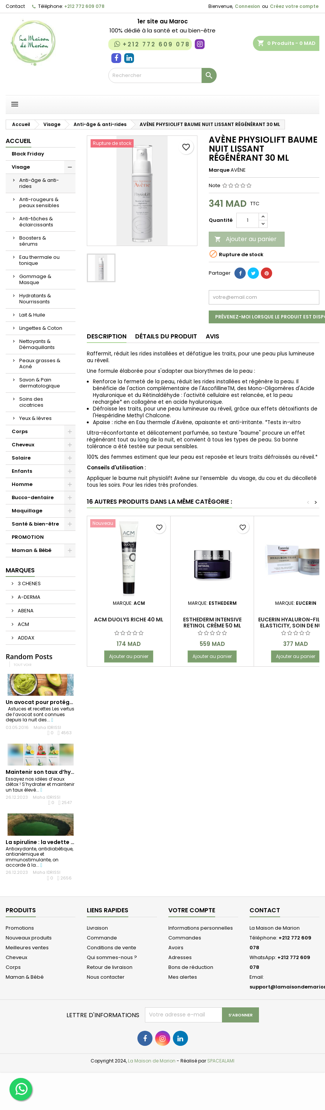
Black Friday (28, 153)
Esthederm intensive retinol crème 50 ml (212, 622)
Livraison (97, 928)
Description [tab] (106, 336)
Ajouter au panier (245, 239)
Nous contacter (106, 977)
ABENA (25, 610)
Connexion (247, 6)
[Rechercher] (162, 75)
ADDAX (25, 637)
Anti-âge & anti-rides (39, 183)
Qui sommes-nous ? (112, 957)
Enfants (22, 471)
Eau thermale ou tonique (39, 260)
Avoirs (175, 947)
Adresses (180, 957)
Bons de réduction (190, 967)
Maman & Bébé (31, 550)
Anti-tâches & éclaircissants (36, 221)
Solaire (21, 457)
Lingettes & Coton (40, 328)
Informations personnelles (200, 928)
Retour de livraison (109, 967)
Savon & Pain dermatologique (39, 382)
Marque (219, 170)
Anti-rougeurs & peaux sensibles (39, 202)
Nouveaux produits (29, 937)
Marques (20, 570)
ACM (23, 624)
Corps (20, 431)
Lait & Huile (32, 314)
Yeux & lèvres (35, 418)
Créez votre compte (294, 6)
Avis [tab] (212, 336)
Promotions (20, 928)
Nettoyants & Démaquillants (37, 344)
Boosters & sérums (32, 241)
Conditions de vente (111, 947)
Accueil (18, 141)
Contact (15, 6)
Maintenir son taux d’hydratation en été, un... (68, 772)
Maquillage (27, 510)
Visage (21, 167)
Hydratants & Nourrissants (35, 298)
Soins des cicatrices (31, 402)
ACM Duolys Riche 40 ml (128, 619)
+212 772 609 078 (84, 6)
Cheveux (23, 444)
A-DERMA (28, 597)
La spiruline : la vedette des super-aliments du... (72, 842)
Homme (22, 484)
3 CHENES (29, 583)
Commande (102, 937)
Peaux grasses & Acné (39, 363)
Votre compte (191, 910)
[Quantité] (247, 220)
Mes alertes (182, 977)
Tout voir (23, 664)
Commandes (184, 937)
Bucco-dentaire (33, 497)
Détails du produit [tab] (166, 336)
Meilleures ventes (27, 947)
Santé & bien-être (35, 523)
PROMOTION (28, 537)
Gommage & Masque (35, 279)
